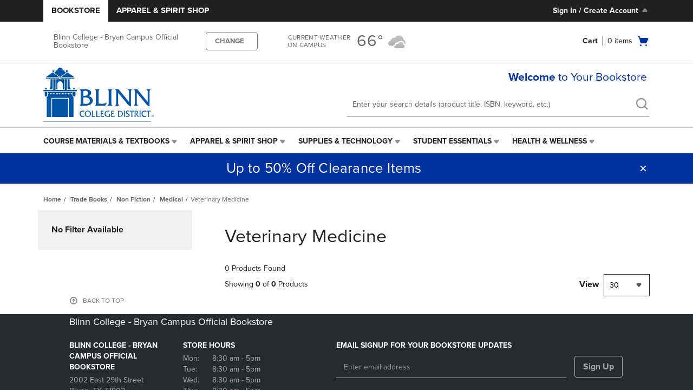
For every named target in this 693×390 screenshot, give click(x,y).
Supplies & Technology (345, 141)
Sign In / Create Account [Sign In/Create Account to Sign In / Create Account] (601, 10)
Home (52, 199)
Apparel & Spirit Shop (162, 10)
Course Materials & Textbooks (106, 141)
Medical (171, 199)
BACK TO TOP (103, 300)
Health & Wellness (549, 141)
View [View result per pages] (589, 284)
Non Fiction (133, 199)
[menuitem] (111, 141)
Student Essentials (452, 141)
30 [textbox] (614, 285)
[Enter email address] (451, 367)
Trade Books (88, 199)
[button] (643, 168)
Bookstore (75, 10)
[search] (641, 105)
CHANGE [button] (229, 41)
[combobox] (627, 285)
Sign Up (598, 366)
